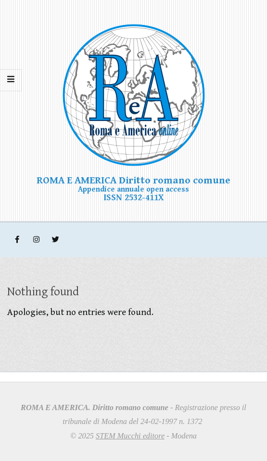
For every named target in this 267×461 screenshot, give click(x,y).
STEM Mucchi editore (130, 435)
